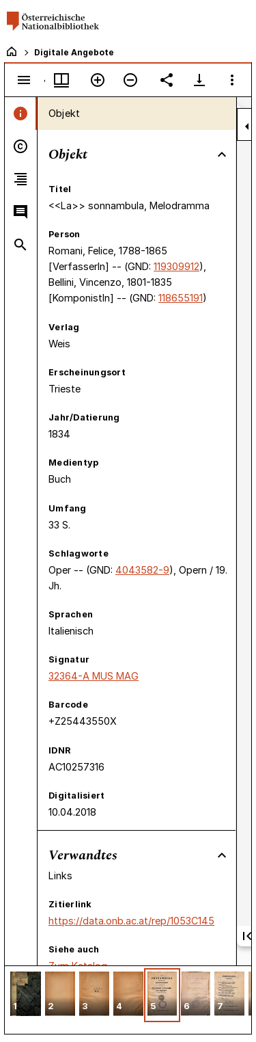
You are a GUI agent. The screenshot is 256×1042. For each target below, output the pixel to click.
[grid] (128, 999)
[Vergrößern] (97, 80)
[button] (25, 995)
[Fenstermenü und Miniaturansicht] (61, 80)
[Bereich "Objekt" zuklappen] (222, 154)
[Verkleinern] (130, 80)
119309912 (176, 266)
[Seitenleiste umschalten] (24, 80)
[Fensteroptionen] (232, 80)
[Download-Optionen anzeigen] (199, 80)
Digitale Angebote (74, 52)
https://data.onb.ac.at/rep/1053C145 (131, 920)
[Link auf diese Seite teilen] (166, 80)
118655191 (180, 298)
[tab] (21, 113)
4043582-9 (142, 570)
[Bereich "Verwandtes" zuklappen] (222, 855)
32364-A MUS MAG (93, 676)
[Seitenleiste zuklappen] (247, 126)
